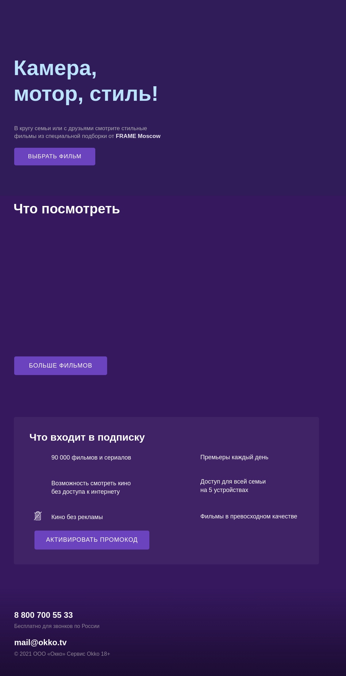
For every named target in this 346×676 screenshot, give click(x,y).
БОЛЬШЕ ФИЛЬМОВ (60, 365)
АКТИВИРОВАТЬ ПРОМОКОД (92, 539)
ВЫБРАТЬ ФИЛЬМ (54, 156)
